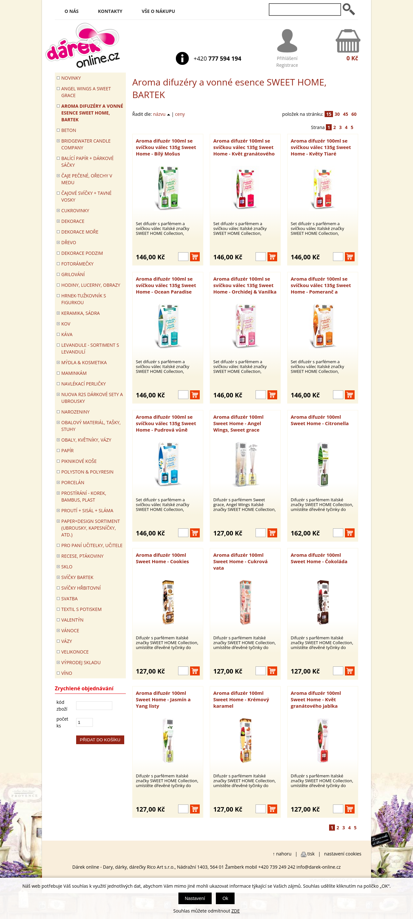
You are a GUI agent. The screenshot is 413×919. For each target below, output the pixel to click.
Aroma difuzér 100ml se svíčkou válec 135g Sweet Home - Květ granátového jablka (244, 147)
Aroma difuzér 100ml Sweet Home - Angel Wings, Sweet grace (238, 423)
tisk (311, 854)
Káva (67, 334)
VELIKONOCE (75, 652)
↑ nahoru (282, 854)
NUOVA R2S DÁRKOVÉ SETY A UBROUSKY (92, 397)
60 (354, 114)
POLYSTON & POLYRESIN (87, 472)
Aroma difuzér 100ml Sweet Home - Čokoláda (319, 558)
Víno (66, 673)
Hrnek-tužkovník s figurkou (83, 299)
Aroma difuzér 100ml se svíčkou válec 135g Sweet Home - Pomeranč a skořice (321, 285)
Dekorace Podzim (82, 253)
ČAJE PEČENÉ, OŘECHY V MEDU (86, 179)
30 (337, 114)
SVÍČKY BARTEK (77, 577)
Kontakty (110, 11)
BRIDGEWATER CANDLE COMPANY (86, 144)
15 (328, 114)
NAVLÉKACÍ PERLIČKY (83, 384)
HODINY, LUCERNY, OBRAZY (90, 285)
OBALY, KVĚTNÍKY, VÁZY (86, 440)
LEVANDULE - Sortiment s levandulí (90, 348)
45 (345, 114)
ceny (180, 114)
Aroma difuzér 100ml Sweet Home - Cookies (162, 558)
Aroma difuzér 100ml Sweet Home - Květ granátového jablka (316, 699)
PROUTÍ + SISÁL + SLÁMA (87, 510)
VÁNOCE (70, 630)
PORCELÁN (72, 482)
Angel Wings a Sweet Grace (86, 91)
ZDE (235, 911)
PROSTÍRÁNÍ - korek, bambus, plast (83, 496)
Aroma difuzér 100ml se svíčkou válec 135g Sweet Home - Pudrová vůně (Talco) (166, 423)
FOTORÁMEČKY (77, 264)
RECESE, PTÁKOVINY (82, 556)
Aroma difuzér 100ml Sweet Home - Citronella (320, 420)
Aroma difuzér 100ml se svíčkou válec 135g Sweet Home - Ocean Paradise (166, 285)
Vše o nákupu (158, 11)
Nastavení (195, 898)
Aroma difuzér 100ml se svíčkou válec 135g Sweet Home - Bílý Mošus (166, 147)
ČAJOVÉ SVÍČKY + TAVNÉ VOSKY (86, 196)
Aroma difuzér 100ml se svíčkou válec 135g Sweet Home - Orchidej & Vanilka (245, 285)
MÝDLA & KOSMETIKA (84, 362)
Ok (225, 898)
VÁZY (66, 641)
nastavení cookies (342, 854)
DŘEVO (68, 242)
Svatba (69, 598)
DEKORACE (73, 221)
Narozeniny (75, 412)
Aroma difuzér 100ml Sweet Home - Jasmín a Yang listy (163, 699)
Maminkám (74, 373)
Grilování (73, 274)
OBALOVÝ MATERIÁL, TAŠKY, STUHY (91, 425)
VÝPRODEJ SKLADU (81, 662)
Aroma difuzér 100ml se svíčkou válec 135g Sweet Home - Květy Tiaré (321, 147)
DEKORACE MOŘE (79, 232)
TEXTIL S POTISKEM (81, 609)
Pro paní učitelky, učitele (92, 545)
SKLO (66, 567)
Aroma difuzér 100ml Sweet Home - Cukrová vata (240, 561)
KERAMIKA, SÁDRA (80, 313)
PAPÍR (67, 450)
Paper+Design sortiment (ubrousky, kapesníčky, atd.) (90, 528)
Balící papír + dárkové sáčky (87, 161)
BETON (68, 130)
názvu (161, 114)
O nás (72, 11)
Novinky (71, 78)
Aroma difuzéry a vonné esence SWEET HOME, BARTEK (92, 113)
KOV (65, 324)
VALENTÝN (72, 620)
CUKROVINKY (75, 210)
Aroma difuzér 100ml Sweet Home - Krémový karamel (241, 699)
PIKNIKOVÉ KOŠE (79, 461)
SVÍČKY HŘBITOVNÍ (81, 588)
